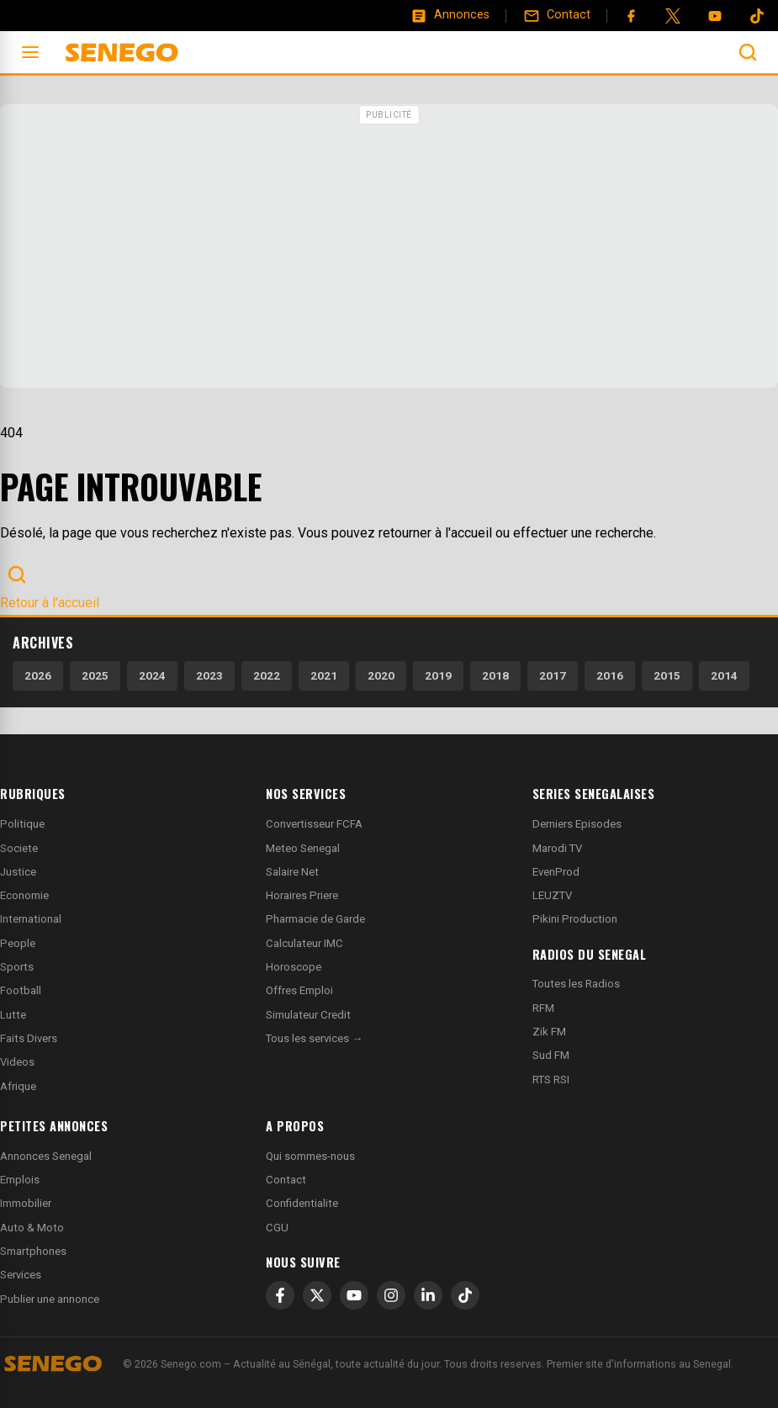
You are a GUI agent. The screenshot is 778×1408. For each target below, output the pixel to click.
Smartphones (33, 1251)
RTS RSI (550, 1079)
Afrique (18, 1086)
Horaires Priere (302, 895)
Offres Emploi (299, 990)
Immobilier (25, 1203)
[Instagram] (391, 1295)
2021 (323, 675)
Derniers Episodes (577, 824)
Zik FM (549, 1031)
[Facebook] (630, 16)
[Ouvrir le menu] (30, 52)
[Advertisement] (389, 248)
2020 (381, 675)
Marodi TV (557, 848)
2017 (552, 675)
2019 (438, 675)
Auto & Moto (32, 1227)
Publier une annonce (49, 1299)
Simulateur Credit (308, 1014)
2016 (609, 675)
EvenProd (556, 871)
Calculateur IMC (304, 943)
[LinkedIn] (428, 1295)
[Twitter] (672, 16)
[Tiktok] (757, 16)
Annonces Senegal (46, 1156)
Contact (286, 1179)
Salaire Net (292, 871)
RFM (543, 1008)
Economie (24, 895)
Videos (17, 1062)
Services (20, 1274)
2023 (209, 675)
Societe (19, 848)
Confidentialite (302, 1203)
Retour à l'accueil (49, 603)
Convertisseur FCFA (314, 824)
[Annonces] (450, 15)
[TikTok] (465, 1295)
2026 (37, 675)
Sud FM (550, 1055)
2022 (266, 675)
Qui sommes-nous (310, 1156)
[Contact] (556, 15)
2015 (667, 675)
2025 (95, 675)
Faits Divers (28, 1038)
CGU (277, 1227)
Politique (22, 824)
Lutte (13, 1014)
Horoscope (293, 967)
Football (20, 990)
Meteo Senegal (303, 848)
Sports (17, 967)
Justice (18, 871)
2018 (495, 675)
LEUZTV (552, 895)
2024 (152, 675)
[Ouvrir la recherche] (748, 52)
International (30, 919)
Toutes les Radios (576, 983)
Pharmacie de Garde (315, 919)
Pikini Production (574, 919)
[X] (317, 1295)
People (17, 943)
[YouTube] (714, 16)
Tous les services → (314, 1038)
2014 (724, 675)
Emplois (20, 1179)
